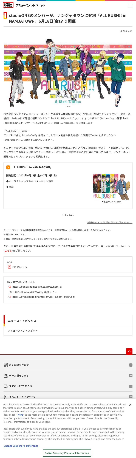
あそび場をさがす (19, 365)
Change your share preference (21, 447)
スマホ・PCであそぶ (20, 386)
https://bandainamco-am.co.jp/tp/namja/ (37, 286)
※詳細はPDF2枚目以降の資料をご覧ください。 (109, 222)
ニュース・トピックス (22, 321)
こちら (8, 250)
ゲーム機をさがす (19, 375)
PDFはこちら (19, 267)
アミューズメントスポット (23, 330)
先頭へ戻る (129, 351)
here (20, 416)
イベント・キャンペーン (22, 396)
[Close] (130, 407)
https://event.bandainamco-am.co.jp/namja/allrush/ (43, 296)
